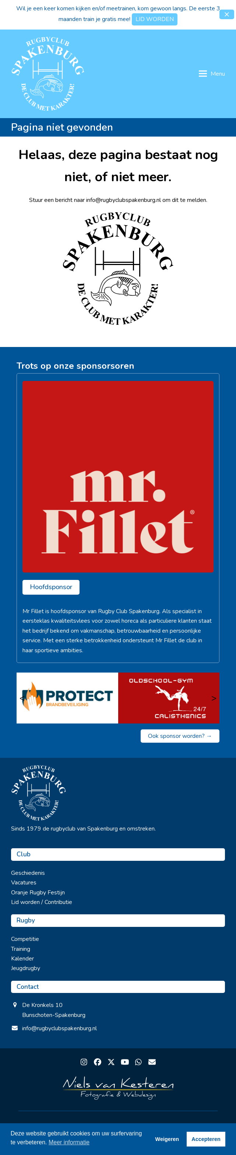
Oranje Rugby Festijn (38, 892)
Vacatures (23, 883)
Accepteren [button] (205, 1139)
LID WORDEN (154, 19)
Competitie (25, 939)
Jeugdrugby (25, 968)
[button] (226, 14)
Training (20, 949)
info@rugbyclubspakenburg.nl (59, 1028)
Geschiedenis (28, 873)
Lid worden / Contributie (41, 902)
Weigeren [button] (167, 1139)
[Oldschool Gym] (169, 698)
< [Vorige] (22, 698)
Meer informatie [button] (69, 1142)
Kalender (22, 959)
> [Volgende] (213, 698)
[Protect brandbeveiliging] (67, 698)
